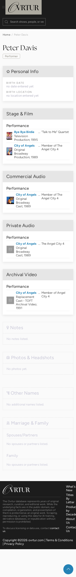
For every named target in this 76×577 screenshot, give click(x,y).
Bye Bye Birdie (24, 128)
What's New (70, 484)
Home (6, 31)
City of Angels (24, 142)
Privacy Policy (14, 540)
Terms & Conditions (59, 536)
